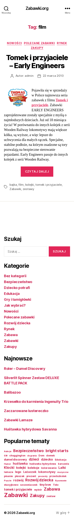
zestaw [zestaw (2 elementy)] (50, 496)
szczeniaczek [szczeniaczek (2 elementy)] (28, 484)
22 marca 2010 (53, 76)
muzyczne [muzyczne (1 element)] (62, 472)
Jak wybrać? (15, 305)
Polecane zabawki (39, 43)
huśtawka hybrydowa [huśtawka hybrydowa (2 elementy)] (42, 463)
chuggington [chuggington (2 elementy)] (17, 455)
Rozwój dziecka (17, 323)
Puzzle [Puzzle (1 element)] (7, 480)
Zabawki (15, 189)
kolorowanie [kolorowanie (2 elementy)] (49, 467)
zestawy (28, 189)
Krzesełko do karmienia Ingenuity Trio (36, 401)
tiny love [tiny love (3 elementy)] (45, 484)
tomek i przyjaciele (48, 184)
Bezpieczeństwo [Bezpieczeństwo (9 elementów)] (28, 451)
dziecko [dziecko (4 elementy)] (47, 459)
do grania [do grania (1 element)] (32, 455)
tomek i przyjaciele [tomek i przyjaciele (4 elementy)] (18, 489)
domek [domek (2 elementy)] (50, 455)
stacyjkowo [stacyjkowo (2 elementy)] (11, 484)
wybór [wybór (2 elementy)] (38, 489)
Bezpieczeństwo (18, 282)
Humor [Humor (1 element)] (7, 464)
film (21, 184)
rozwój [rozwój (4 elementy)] (18, 480)
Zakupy (37, 47)
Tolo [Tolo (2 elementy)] (55, 484)
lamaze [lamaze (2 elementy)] (8, 472)
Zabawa (11, 335)
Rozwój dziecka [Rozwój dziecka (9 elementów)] (39, 480)
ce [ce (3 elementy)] (5, 455)
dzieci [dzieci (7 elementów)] (34, 459)
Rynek (62, 43)
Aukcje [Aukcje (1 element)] (7, 451)
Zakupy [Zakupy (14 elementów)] (37, 495)
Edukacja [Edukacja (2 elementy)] (61, 459)
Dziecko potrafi (17, 288)
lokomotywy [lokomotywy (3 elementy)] (46, 471)
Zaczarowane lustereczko (26, 411)
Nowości (14, 43)
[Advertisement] (20, 220)
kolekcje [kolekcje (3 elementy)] (33, 467)
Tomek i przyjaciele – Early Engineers (37, 61)
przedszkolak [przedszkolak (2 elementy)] (58, 476)
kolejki (29, 184)
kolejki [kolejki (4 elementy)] (21, 468)
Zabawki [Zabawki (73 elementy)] (16, 495)
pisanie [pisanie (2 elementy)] (8, 476)
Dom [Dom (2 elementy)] (41, 455)
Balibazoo (12, 392)
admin (29, 76)
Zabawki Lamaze (18, 420)
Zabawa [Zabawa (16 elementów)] (52, 489)
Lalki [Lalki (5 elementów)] (62, 468)
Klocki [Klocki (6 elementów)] (9, 467)
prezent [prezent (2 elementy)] (31, 476)
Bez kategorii (15, 276)
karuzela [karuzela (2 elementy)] (63, 463)
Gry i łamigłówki (17, 299)
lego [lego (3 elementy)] (18, 471)
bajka (13, 184)
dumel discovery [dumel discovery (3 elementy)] (15, 459)
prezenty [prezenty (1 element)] (43, 476)
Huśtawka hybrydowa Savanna (30, 429)
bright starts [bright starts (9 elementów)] (57, 451)
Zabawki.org (37, 8)
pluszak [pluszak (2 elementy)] (19, 476)
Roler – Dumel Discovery (24, 369)
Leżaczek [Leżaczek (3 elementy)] (29, 471)
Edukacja (12, 294)
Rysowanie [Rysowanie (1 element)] (61, 480)
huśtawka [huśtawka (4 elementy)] (20, 463)
